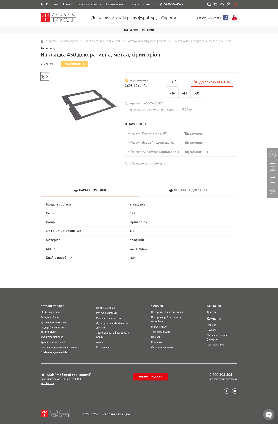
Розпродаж (102, 347)
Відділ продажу (150, 376)
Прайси (155, 337)
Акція (99, 342)
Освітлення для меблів (54, 352)
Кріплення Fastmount (53, 342)
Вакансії (211, 330)
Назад (50, 48)
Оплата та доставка (162, 347)
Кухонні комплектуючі (53, 322)
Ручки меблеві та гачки (109, 318)
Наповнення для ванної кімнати (59, 347)
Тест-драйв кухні (160, 331)
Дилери (211, 312)
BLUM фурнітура (50, 312)
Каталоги (156, 342)
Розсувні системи (106, 313)
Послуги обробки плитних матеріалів (166, 319)
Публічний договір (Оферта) (217, 337)
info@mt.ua (47, 383)
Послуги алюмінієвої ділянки (168, 312)
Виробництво (159, 326)
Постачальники (215, 344)
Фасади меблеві (50, 317)
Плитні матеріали (106, 307)
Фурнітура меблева (52, 337)
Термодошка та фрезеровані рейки (113, 334)
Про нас (211, 324)
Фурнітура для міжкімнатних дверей (113, 325)
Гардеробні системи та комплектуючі (53, 329)
